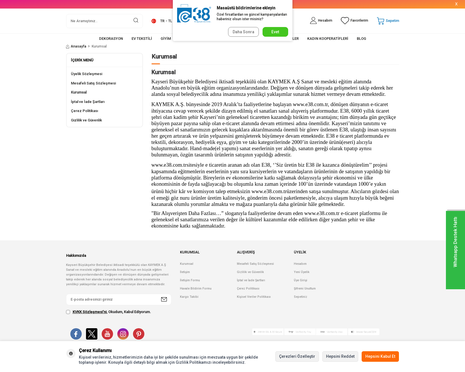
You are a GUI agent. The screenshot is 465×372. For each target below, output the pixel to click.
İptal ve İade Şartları (88, 102)
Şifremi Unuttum (305, 288)
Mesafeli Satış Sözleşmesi (93, 83)
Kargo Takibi (189, 297)
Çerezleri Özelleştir (297, 356)
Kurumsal (79, 92)
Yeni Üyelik (302, 272)
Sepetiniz (300, 297)
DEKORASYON (111, 38)
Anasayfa (76, 46)
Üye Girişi (300, 280)
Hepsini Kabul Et (380, 356)
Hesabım (300, 264)
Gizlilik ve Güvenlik (86, 120)
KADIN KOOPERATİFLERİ (327, 38)
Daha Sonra (243, 32)
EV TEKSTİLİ (142, 38)
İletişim (185, 272)
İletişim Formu (190, 280)
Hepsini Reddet (340, 356)
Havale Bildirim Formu (196, 288)
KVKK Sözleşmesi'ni (89, 312)
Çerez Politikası (84, 111)
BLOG (361, 38)
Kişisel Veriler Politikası (254, 297)
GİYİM (166, 38)
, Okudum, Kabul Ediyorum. (108, 312)
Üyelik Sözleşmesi (86, 74)
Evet (275, 32)
